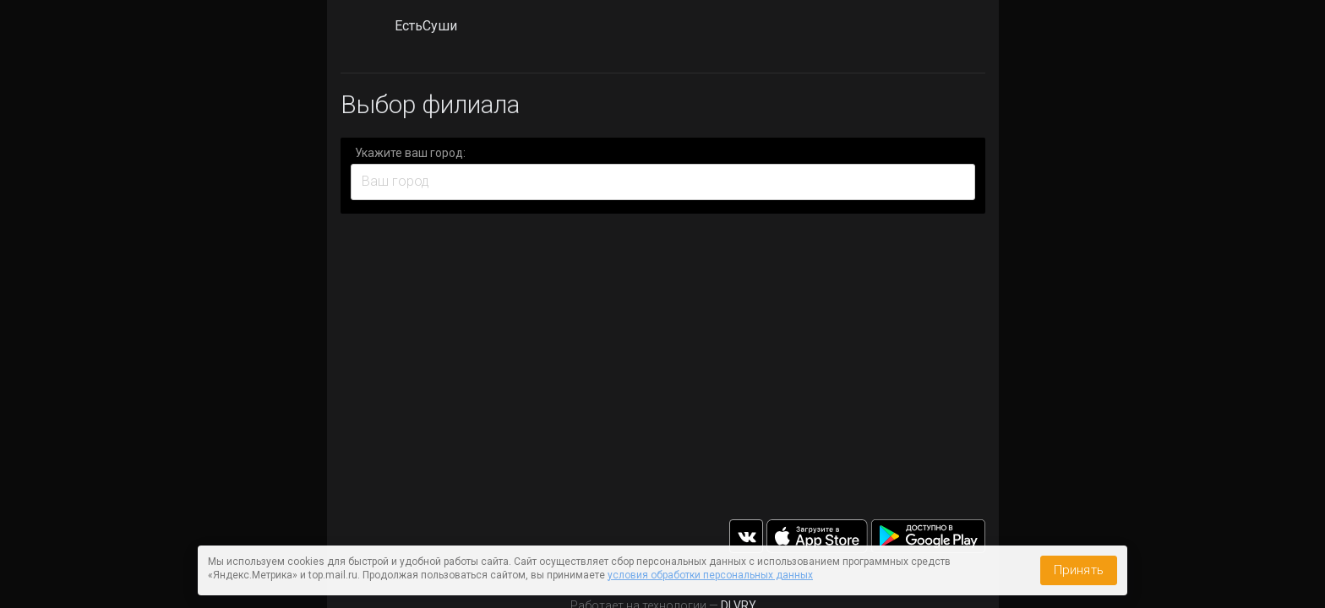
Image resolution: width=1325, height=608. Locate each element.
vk (746, 536)
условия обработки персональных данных (710, 575)
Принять (1079, 570)
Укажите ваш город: (410, 153)
